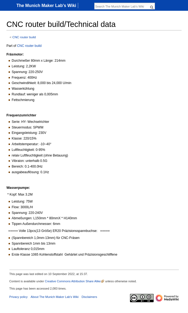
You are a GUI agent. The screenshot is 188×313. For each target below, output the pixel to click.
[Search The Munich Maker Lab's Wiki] (122, 6)
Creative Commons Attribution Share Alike (73, 281)
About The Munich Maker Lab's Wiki (55, 296)
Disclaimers (89, 296)
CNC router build (24, 37)
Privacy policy (18, 296)
